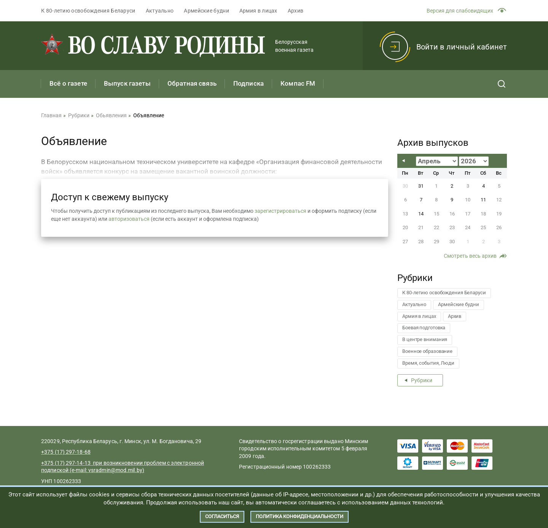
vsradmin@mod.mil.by (115, 470)
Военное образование (427, 351)
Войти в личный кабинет (461, 46)
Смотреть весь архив (470, 256)
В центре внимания (424, 339)
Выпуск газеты (127, 83)
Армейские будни (206, 11)
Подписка (248, 83)
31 (421, 186)
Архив (296, 11)
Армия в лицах (258, 11)
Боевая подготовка (423, 327)
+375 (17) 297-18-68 (66, 452)
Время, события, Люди (428, 363)
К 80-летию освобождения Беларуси (88, 11)
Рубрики (421, 380)
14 (421, 214)
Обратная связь (192, 83)
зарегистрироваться (280, 211)
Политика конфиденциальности (299, 516)
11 (483, 200)
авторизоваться (129, 219)
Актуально (160, 11)
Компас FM (297, 83)
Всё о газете (68, 83)
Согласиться (222, 516)
